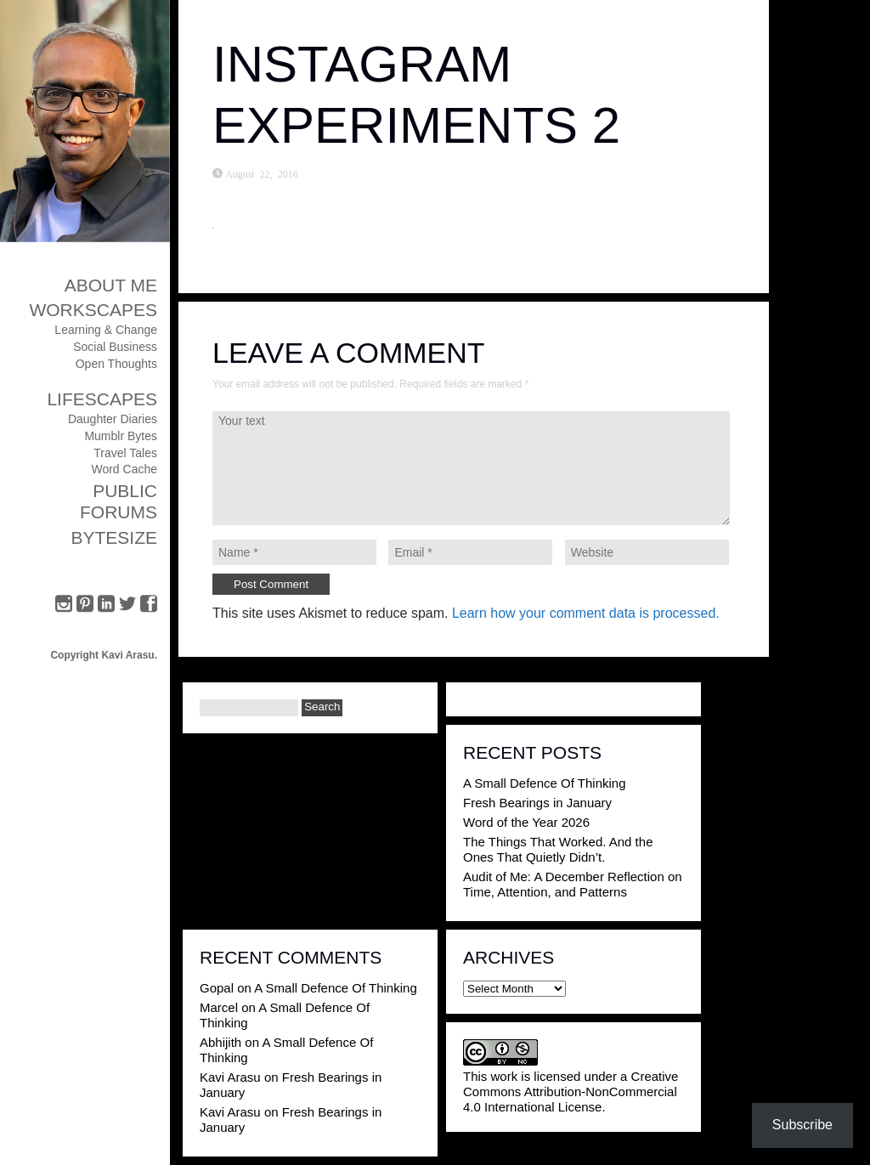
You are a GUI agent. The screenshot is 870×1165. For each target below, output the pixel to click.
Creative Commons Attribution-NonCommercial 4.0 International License (570, 1091)
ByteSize (114, 537)
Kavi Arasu (230, 1077)
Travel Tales (125, 453)
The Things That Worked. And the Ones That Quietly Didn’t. (557, 849)
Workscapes (93, 310)
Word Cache (124, 469)
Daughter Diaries (112, 419)
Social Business (115, 346)
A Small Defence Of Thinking (544, 783)
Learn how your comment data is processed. (586, 613)
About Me (111, 285)
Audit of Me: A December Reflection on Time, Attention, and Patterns (572, 884)
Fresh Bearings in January (537, 802)
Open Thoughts (116, 363)
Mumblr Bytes (120, 436)
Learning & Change (105, 329)
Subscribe (802, 1124)
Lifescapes (102, 399)
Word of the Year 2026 (526, 822)
